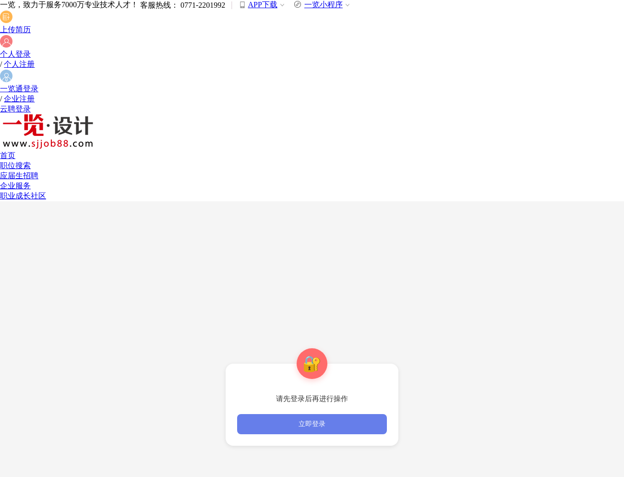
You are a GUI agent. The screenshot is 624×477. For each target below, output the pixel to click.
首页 (7, 155)
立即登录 (312, 424)
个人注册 (19, 64)
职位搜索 (15, 165)
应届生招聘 (19, 175)
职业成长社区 (23, 196)
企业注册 (19, 99)
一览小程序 (323, 4)
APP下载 (263, 4)
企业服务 (15, 186)
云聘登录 (15, 109)
